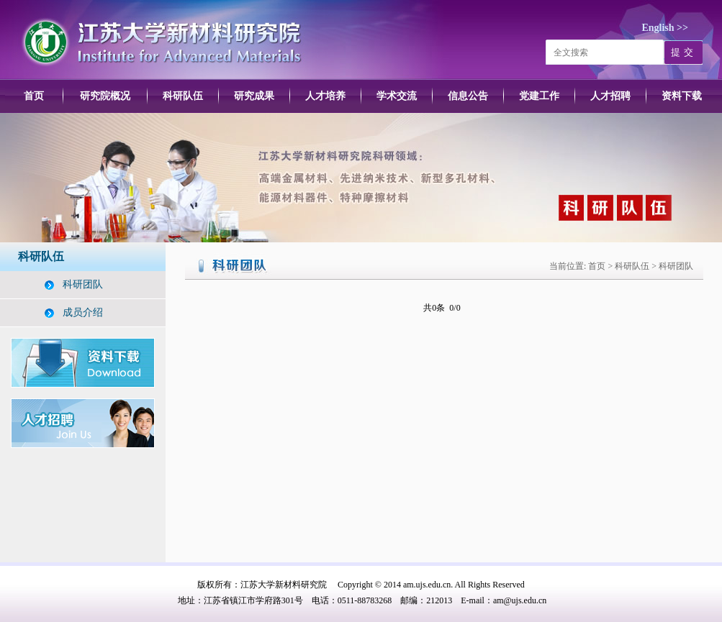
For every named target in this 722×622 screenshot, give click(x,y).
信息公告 (468, 96)
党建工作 (539, 96)
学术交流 (396, 96)
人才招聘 (610, 96)
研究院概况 (105, 96)
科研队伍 (183, 96)
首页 (34, 96)
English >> (664, 27)
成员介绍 (83, 312)
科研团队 (83, 284)
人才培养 (325, 96)
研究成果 (254, 96)
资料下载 (682, 96)
